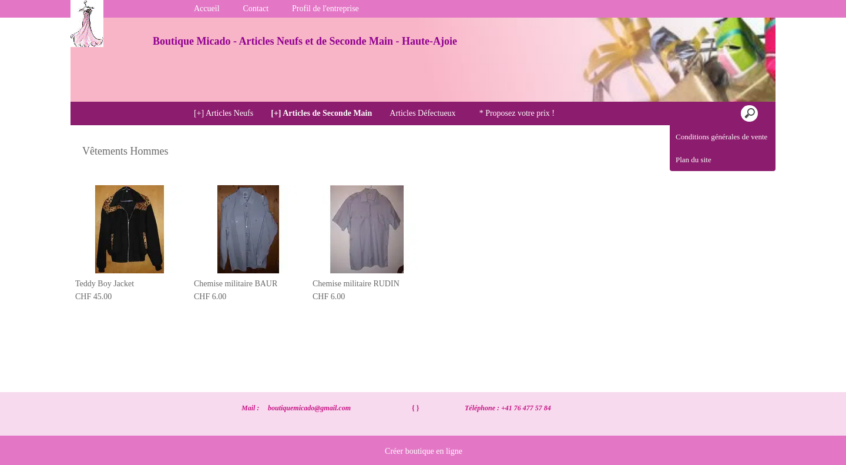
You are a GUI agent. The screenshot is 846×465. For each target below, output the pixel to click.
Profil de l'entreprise (325, 8)
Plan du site (693, 159)
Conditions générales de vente (721, 136)
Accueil (207, 8)
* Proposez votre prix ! (517, 113)
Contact (256, 8)
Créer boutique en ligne (423, 451)
